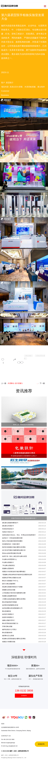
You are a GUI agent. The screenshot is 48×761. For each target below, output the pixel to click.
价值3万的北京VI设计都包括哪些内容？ (24, 518)
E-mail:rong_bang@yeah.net (9, 746)
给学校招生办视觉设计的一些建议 (24, 487)
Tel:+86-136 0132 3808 (7, 739)
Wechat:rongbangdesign (8, 742)
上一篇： (12, 383)
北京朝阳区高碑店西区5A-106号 (10, 727)
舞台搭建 (28, 356)
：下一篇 (41, 383)
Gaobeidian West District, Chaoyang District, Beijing (16, 730)
